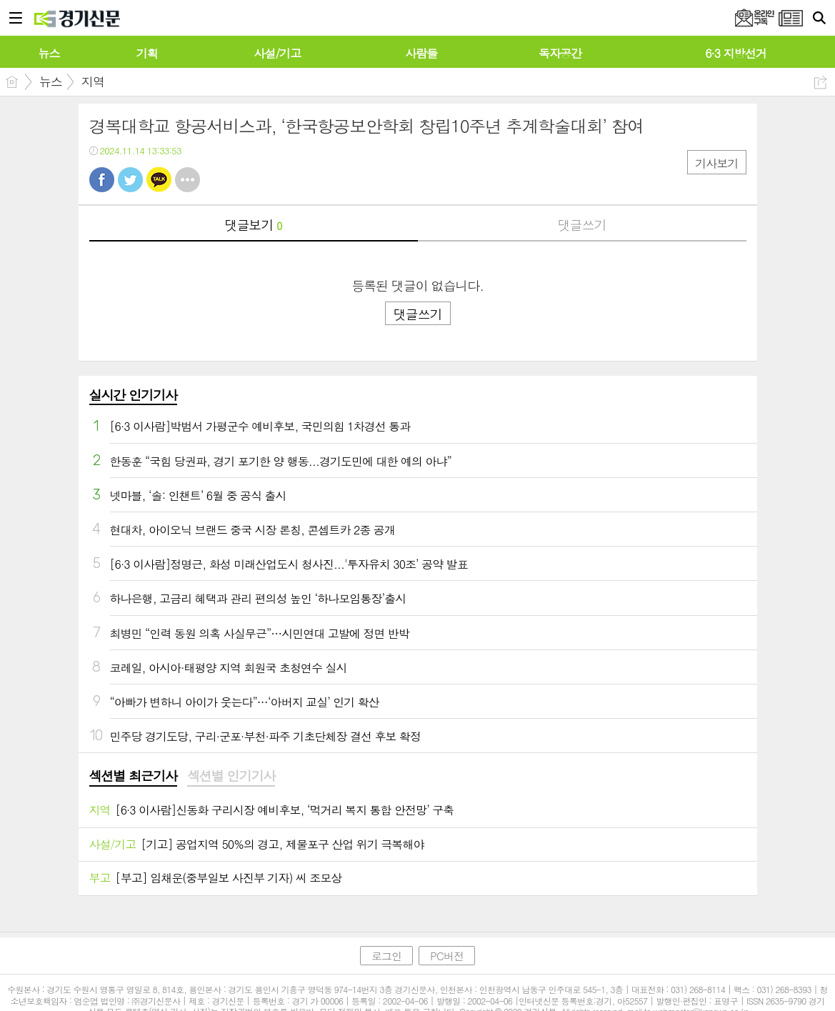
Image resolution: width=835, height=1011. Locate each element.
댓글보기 (253, 225)
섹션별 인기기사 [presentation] (231, 776)
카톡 (158, 179)
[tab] (133, 776)
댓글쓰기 (582, 225)
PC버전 (447, 955)
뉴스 (50, 81)
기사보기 (716, 163)
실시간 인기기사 (133, 395)
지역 (92, 81)
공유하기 (820, 82)
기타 (187, 179)
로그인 (386, 955)
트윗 (130, 179)
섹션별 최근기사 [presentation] (133, 776)
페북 (101, 179)
